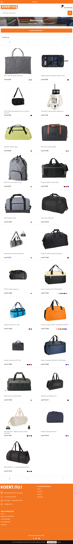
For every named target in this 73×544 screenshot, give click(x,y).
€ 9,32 (44, 186)
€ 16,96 (8, 400)
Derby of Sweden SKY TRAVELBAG (51, 289)
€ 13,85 (8, 364)
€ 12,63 (45, 257)
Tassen (35, 23)
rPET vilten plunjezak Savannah (13, 75)
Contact (39, 494)
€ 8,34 (7, 151)
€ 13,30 (45, 328)
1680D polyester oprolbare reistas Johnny (53, 75)
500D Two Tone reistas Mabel (12, 396)
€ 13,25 (45, 293)
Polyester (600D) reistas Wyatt (50, 182)
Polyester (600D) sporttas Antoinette (51, 253)
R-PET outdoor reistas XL (11, 289)
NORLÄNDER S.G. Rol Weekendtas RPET (16, 467)
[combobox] (34, 13)
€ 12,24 (8, 222)
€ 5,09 (7, 257)
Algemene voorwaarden (7, 516)
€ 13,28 (8, 328)
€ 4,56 (44, 79)
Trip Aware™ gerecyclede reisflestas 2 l (52, 111)
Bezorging (40, 497)
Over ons (39, 491)
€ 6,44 (7, 115)
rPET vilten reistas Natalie (48, 147)
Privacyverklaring (5, 522)
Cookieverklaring (5, 519)
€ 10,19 (45, 435)
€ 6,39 (7, 79)
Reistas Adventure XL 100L (12, 325)
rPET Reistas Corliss (10, 218)
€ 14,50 (45, 364)
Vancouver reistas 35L (47, 218)
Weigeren (59, 542)
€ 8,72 (7, 186)
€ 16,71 (45, 400)
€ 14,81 (45, 151)
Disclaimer (4, 524)
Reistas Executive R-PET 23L (12, 360)
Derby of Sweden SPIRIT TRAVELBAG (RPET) (54, 325)
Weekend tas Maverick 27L (49, 396)
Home (29, 23)
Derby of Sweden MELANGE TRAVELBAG (53, 360)
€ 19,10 (8, 471)
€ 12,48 (8, 293)
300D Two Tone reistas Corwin (13, 182)
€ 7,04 (44, 115)
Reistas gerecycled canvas (49, 431)
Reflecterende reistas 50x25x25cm (14, 253)
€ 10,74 (45, 222)
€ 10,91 (8, 435)
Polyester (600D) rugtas (11, 147)
